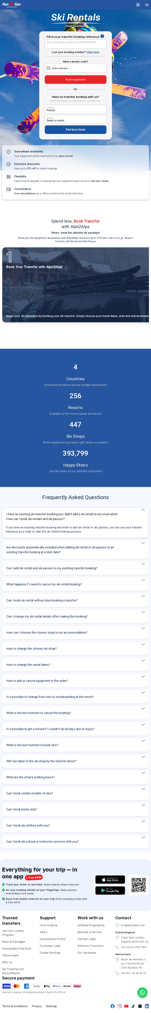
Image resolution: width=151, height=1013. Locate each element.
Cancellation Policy (52, 939)
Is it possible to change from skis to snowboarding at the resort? (50, 697)
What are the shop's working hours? (30, 777)
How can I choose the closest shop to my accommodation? (46, 632)
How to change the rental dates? (28, 664)
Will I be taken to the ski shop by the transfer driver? (41, 761)
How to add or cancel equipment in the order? (37, 681)
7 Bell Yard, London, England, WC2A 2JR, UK (131, 939)
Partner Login (87, 939)
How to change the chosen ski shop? (31, 648)
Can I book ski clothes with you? (28, 825)
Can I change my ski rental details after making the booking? (47, 616)
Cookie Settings (50, 952)
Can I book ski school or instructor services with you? (42, 841)
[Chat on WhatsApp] (142, 992)
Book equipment (76, 79)
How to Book (48, 925)
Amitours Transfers (91, 945)
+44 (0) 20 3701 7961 (131, 947)
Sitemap (51, 1006)
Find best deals (75, 129)
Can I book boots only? (21, 809)
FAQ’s (43, 932)
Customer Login (50, 945)
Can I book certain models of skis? (29, 793)
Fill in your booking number (71, 42)
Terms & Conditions (15, 1006)
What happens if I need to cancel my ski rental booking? (44, 584)
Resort (50, 118)
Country (50, 107)
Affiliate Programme (91, 925)
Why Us (7, 962)
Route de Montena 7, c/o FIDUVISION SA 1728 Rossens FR (130, 963)
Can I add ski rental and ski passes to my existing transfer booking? (52, 568)
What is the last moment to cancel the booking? (38, 713)
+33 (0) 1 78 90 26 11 (130, 973)
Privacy (37, 1006)
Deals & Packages (13, 941)
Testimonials (10, 955)
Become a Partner (90, 932)
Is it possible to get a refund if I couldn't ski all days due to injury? (50, 729)
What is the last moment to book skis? (32, 745)
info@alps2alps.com (130, 925)
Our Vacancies (87, 952)
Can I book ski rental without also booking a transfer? (42, 600)
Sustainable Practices (16, 948)
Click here (93, 52)
